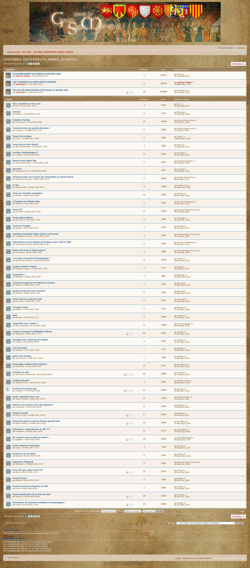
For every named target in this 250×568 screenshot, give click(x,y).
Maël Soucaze (127, 564)
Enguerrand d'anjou (23, 163)
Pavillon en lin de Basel (24, 453)
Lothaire (18, 342)
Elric (17, 106)
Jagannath (19, 334)
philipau (18, 480)
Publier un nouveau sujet (238, 64)
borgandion (19, 431)
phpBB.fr (141, 564)
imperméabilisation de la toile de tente (31, 494)
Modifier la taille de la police (243, 52)
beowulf (18, 228)
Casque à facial (20, 413)
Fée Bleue (19, 212)
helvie (179, 74)
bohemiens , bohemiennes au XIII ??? (31, 429)
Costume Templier (21, 226)
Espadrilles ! (18, 274)
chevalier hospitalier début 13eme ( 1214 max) (35, 234)
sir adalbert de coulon (23, 236)
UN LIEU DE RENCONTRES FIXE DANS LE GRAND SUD (40, 90)
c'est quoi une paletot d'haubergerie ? (31, 258)
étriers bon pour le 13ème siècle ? (29, 250)
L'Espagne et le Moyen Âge (26, 201)
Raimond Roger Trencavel (187, 210)
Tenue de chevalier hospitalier (27, 193)
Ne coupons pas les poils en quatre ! (30, 437)
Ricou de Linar (21, 415)
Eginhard (180, 405)
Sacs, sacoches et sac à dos (26, 103)
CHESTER (181, 299)
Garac (179, 267)
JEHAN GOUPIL (21, 383)
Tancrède (19, 220)
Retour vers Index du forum (15, 523)
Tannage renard (20, 307)
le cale (15, 185)
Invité (17, 488)
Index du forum (13, 52)
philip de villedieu (22, 76)
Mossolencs (182, 90)
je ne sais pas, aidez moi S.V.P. (27, 470)
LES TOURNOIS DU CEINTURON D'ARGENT (34, 82)
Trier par (129, 511)
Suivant (242, 511)
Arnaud (18, 203)
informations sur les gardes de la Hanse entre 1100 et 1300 (41, 242)
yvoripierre (19, 130)
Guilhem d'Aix (20, 187)
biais (14, 315)
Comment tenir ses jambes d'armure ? (31, 128)
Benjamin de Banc (22, 269)
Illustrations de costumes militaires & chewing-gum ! (38, 502)
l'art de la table (19, 348)
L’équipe (178, 558)
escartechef (20, 407)
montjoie (18, 155)
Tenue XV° (17, 209)
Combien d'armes (21, 120)
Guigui (18, 448)
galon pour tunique (21, 356)
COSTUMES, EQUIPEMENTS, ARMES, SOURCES (53, 52)
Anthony (18, 195)
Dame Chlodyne (21, 423)
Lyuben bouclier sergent (24, 266)
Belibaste (19, 277)
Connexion (241, 48)
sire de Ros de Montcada (25, 374)
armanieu (19, 391)
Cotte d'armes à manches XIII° (27, 299)
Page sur (19, 64)
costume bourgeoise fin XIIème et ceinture (33, 283)
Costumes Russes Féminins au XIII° (30, 486)
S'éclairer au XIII (20, 372)
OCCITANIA (26, 52)
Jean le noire (20, 358)
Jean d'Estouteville (22, 146)
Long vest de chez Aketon (25, 144)
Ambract (18, 456)
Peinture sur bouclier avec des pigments (32, 405)
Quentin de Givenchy (23, 179)
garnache (17, 169)
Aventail (16, 112)
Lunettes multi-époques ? (25, 152)
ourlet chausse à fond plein (26, 445)
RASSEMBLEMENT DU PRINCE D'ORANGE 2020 (36, 74)
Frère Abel (19, 301)
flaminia (18, 285)
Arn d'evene (20, 122)
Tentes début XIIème (22, 217)
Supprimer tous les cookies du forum (197, 558)
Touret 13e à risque (22, 136)
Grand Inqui (20, 84)
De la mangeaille (22, 326)
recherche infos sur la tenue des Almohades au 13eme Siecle (42, 177)
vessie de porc (19, 478)
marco (179, 145)
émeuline (19, 496)
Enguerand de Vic (22, 171)
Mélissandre (20, 464)
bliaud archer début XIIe (24, 160)
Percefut (180, 153)
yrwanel (180, 259)
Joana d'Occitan (21, 399)
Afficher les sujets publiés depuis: (96, 511)
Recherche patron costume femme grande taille (36, 421)
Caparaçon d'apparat (22, 462)
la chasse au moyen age (24, 388)
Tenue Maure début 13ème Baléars (29, 364)
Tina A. (18, 138)
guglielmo (19, 439)
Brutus (18, 472)
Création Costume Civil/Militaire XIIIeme (32, 331)
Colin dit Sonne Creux (185, 120)
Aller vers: (171, 523)
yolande (180, 348)
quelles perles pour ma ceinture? (28, 291)
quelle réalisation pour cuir (25, 396)
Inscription (229, 48)
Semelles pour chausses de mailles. (30, 340)
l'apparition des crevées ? (25, 323)
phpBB (115, 563)
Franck (18, 505)
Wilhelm (18, 309)
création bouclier (20, 380)
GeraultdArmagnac (184, 438)
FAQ (220, 48)
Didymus (18, 114)
